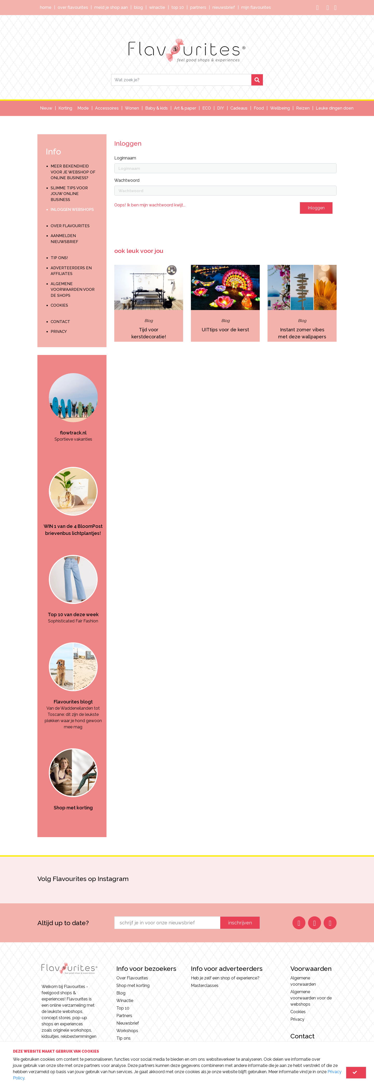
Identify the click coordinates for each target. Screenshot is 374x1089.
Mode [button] (83, 108)
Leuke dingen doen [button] (334, 108)
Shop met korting (133, 985)
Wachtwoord (126, 180)
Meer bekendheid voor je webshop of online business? (73, 172)
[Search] (181, 80)
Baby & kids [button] (156, 108)
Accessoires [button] (107, 108)
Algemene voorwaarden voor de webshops (311, 998)
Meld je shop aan (111, 7)
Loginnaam (125, 158)
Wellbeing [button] (280, 108)
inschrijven (240, 922)
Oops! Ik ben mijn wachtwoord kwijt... (149, 205)
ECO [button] (206, 108)
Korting (65, 108)
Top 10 (177, 7)
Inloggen (316, 207)
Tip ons (123, 1038)
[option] (73, 398)
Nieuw (46, 108)
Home (45, 7)
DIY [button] (220, 108)
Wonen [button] (132, 108)
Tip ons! (59, 258)
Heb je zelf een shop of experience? (225, 978)
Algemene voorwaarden (303, 981)
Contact (60, 321)
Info (53, 151)
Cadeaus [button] (239, 108)
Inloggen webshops (72, 209)
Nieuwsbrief (223, 7)
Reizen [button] (303, 108)
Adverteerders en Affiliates (71, 271)
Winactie (157, 7)
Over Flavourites (73, 7)
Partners (198, 7)
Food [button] (259, 108)
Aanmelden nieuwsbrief (64, 238)
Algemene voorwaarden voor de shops (73, 289)
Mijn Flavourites (256, 7)
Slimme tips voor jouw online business (69, 194)
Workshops (127, 1030)
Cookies (59, 305)
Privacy (59, 331)
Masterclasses (204, 985)
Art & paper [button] (185, 108)
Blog (138, 7)
